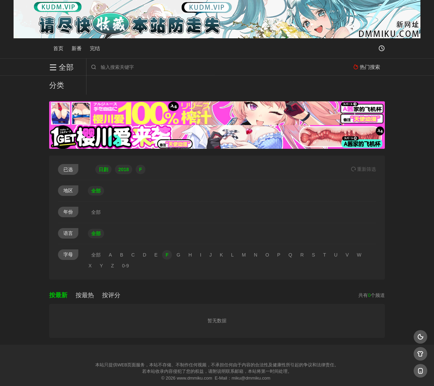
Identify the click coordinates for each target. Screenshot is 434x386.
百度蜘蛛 (162, 372)
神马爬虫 (190, 372)
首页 (58, 48)
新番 (77, 48)
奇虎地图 (244, 372)
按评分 (111, 276)
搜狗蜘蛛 (217, 372)
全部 (96, 172)
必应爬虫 (299, 372)
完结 (95, 48)
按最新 (58, 276)
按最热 (85, 276)
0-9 (125, 246)
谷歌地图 (272, 372)
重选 (363, 150)
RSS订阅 (135, 372)
